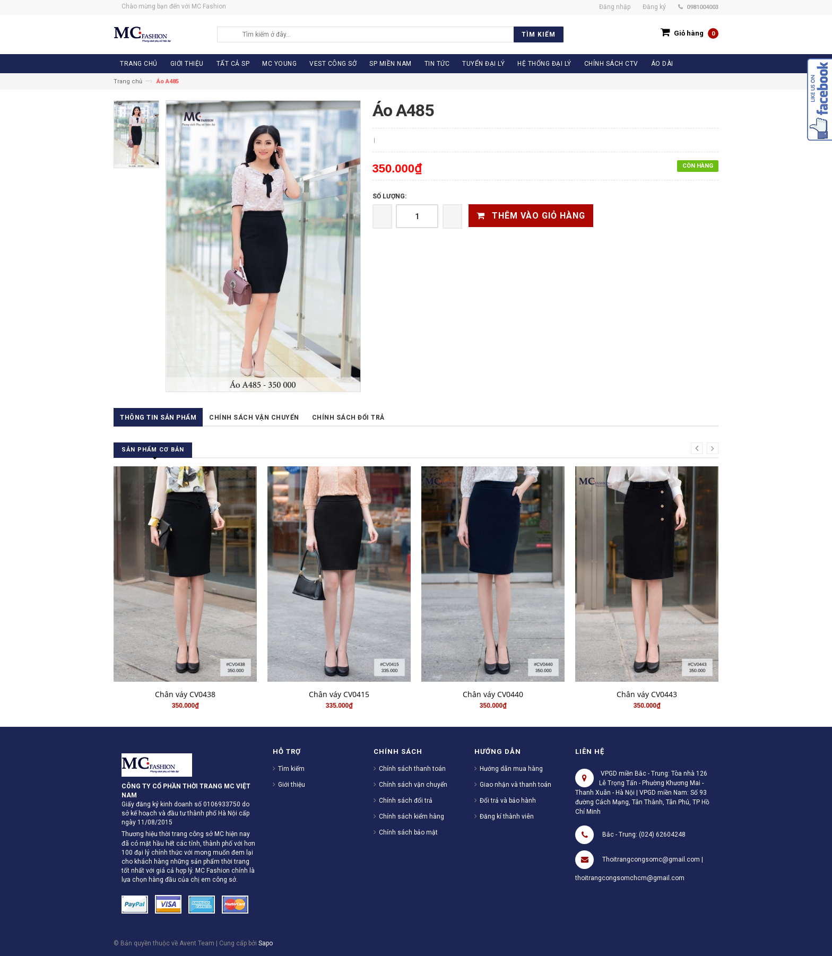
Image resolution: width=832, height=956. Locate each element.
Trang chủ (128, 81)
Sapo (265, 943)
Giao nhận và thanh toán (515, 784)
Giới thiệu (291, 784)
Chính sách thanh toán (412, 768)
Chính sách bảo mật (408, 832)
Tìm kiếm (291, 768)
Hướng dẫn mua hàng (511, 768)
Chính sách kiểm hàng (411, 816)
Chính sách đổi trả (348, 417)
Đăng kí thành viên (507, 816)
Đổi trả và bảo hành (508, 800)
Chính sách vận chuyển (254, 417)
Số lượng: (389, 196)
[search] (400, 34)
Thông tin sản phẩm (158, 417)
